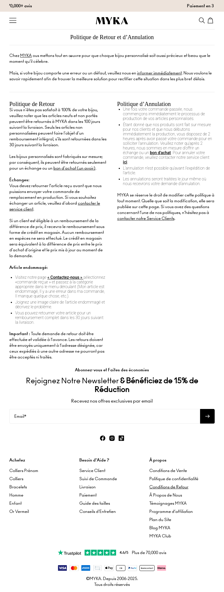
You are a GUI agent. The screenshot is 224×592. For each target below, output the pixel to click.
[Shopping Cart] (211, 20)
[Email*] (104, 416)
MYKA (26, 55)
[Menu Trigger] (12, 20)
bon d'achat (160, 152)
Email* (20, 416)
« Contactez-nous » (65, 277)
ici (125, 162)
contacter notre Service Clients (145, 218)
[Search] (201, 20)
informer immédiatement (159, 73)
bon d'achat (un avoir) (74, 168)
